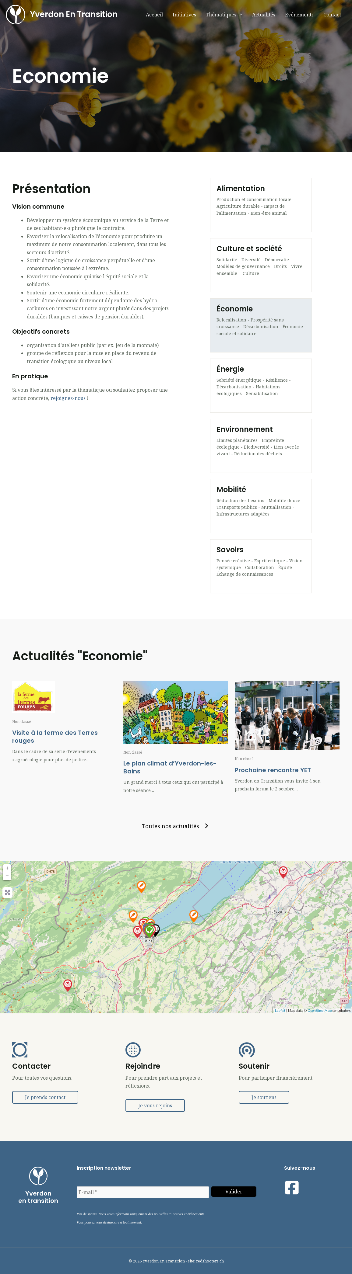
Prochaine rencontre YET (273, 770)
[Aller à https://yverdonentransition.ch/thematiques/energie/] (261, 385)
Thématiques (221, 15)
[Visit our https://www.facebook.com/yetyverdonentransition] (292, 1188)
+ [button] (7, 868)
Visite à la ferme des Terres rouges (55, 736)
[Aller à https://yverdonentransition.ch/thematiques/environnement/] (261, 446)
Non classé (21, 721)
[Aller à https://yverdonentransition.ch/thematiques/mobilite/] (261, 506)
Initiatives (184, 15)
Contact (332, 15)
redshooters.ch (210, 1261)
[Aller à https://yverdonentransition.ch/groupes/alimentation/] (261, 205)
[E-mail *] (143, 1192)
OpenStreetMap (320, 1010)
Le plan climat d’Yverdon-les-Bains (169, 767)
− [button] (7, 876)
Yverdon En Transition (74, 14)
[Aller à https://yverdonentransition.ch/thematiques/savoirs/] (261, 566)
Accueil (154, 15)
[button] (176, 825)
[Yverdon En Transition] (16, 14)
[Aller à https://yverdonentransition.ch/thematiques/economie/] (261, 325)
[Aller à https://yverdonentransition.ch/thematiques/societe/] (261, 265)
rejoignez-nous (68, 398)
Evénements (299, 15)
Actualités (263, 15)
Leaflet (280, 1010)
